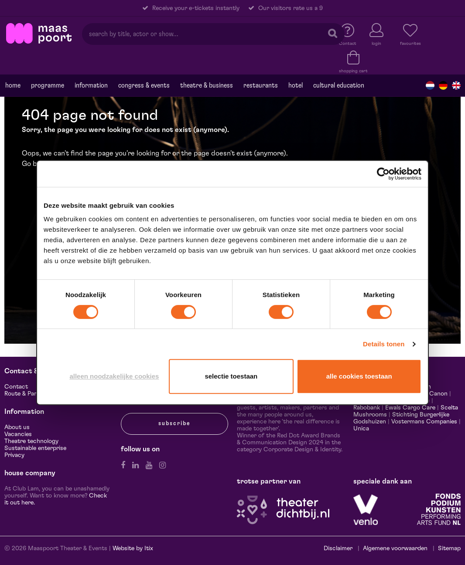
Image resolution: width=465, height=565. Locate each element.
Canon (438, 394)
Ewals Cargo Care (410, 408)
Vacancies (18, 434)
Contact (16, 387)
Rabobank (366, 408)
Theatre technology (31, 441)
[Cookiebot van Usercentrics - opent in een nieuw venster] (383, 173)
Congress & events (144, 85)
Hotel (295, 85)
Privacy (14, 455)
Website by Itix (133, 548)
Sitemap (449, 548)
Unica (361, 429)
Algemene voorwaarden (395, 548)
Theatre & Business (206, 85)
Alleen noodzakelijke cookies (114, 376)
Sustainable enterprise (35, 448)
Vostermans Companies (424, 422)
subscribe (174, 423)
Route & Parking (26, 394)
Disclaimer (338, 548)
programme (47, 85)
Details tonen (383, 344)
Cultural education (338, 85)
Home (13, 85)
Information (91, 85)
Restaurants (260, 85)
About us (17, 427)
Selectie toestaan (231, 376)
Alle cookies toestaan (359, 376)
